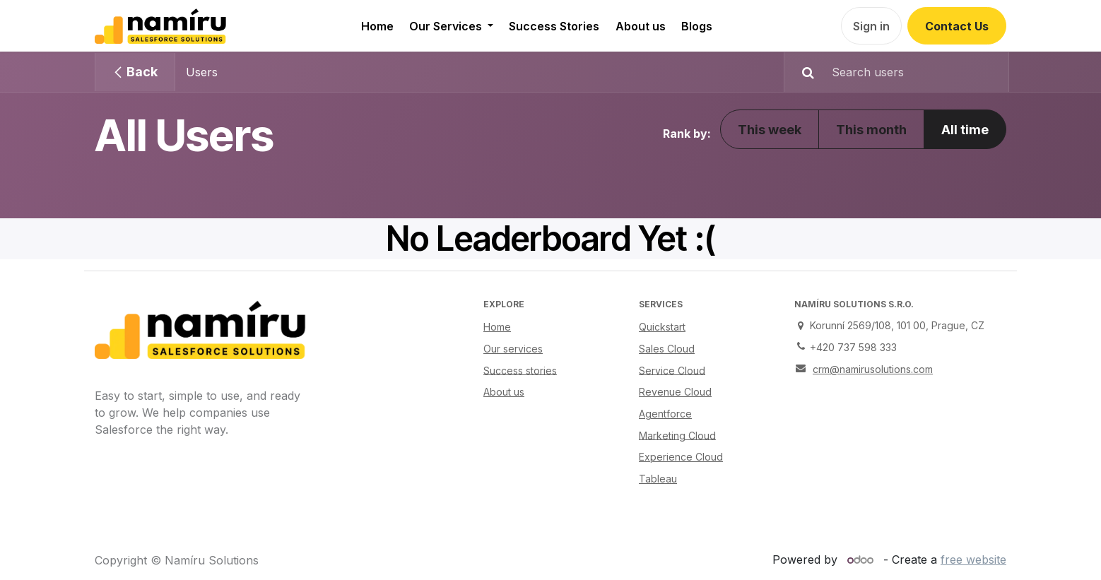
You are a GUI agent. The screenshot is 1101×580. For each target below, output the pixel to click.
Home (497, 327)
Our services (513, 349)
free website (973, 559)
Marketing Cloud (677, 435)
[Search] (801, 72)
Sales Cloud (667, 349)
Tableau (658, 479)
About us (503, 392)
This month (871, 129)
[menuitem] (377, 26)
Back (135, 71)
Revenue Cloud (675, 392)
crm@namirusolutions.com (873, 369)
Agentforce (665, 414)
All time (965, 129)
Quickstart (662, 327)
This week (769, 129)
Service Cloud (672, 370)
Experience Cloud (681, 457)
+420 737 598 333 (853, 347)
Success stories (520, 370)
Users (202, 72)
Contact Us (957, 26)
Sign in (871, 26)
